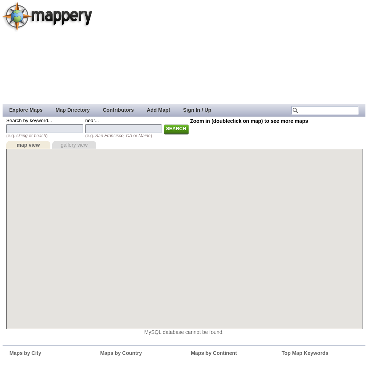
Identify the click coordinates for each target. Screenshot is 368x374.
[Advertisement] (190, 51)
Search (176, 128)
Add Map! (158, 110)
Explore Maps (26, 110)
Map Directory (73, 110)
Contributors (118, 110)
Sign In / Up (197, 110)
